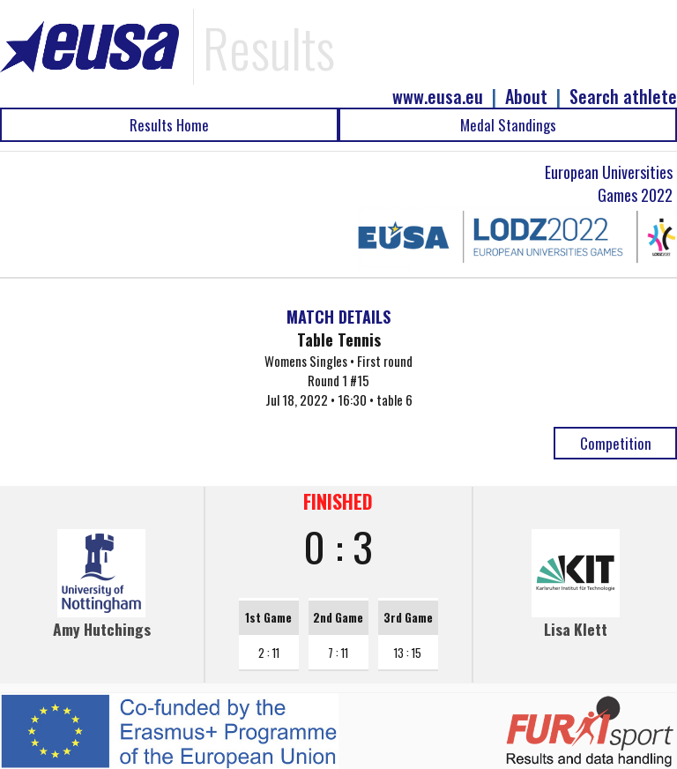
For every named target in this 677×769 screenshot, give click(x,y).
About (526, 97)
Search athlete (623, 97)
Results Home (169, 125)
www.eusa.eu (437, 97)
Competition (615, 443)
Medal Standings (508, 125)
